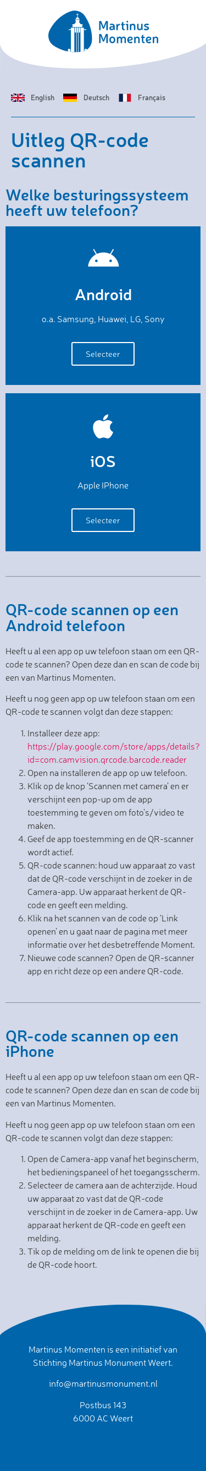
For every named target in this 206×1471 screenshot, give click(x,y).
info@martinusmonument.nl (103, 1383)
